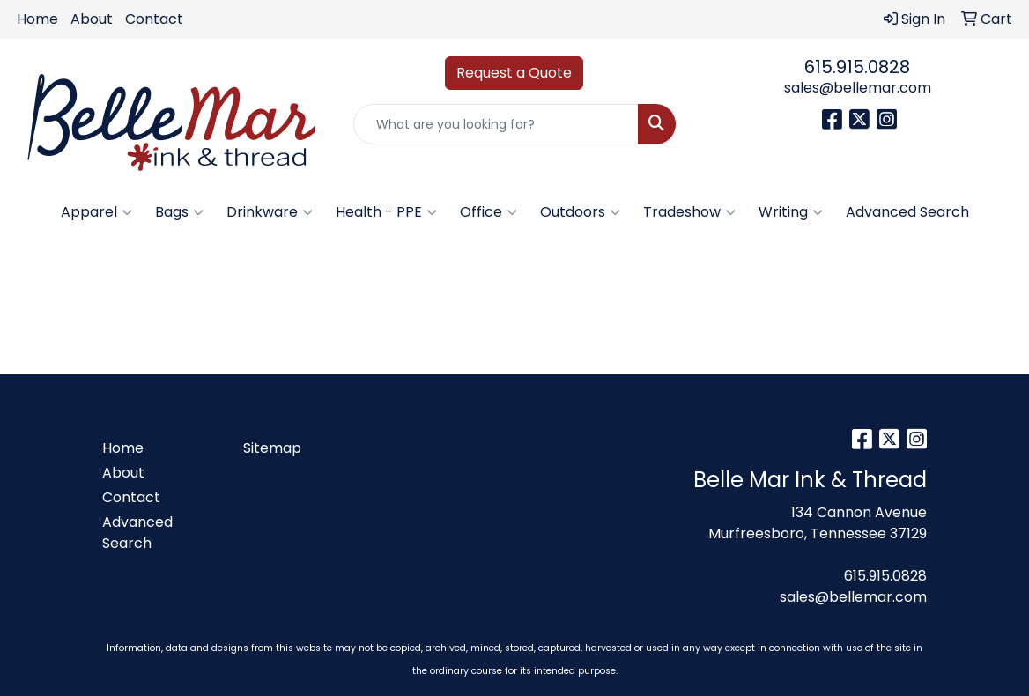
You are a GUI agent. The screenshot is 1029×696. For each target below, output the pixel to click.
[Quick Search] (495, 124)
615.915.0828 (857, 67)
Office (488, 212)
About (91, 19)
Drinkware (269, 212)
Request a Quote (514, 73)
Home (37, 19)
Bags (179, 212)
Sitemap (272, 448)
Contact (154, 19)
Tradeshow (689, 212)
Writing (791, 212)
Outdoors (580, 212)
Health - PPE (386, 212)
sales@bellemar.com (857, 88)
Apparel (96, 212)
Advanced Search (907, 212)
